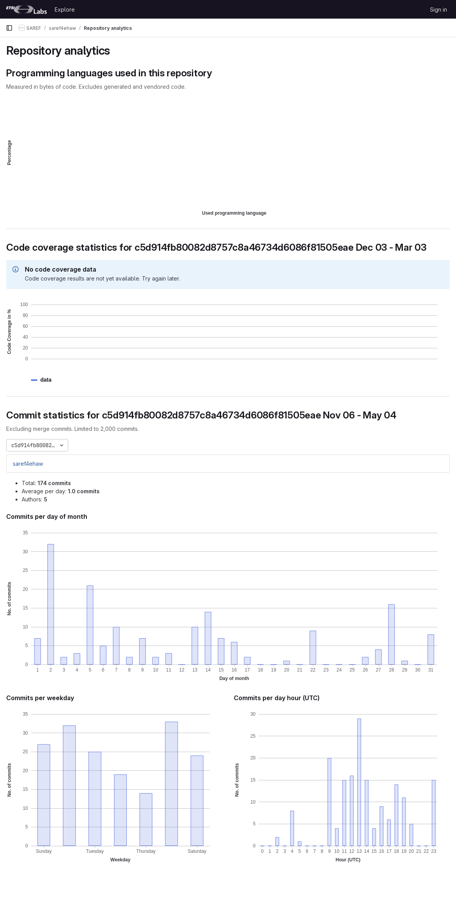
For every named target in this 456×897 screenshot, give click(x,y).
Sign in (438, 9)
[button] (46, 380)
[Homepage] (26, 9)
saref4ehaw (28, 463)
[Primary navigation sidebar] (9, 28)
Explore (65, 9)
